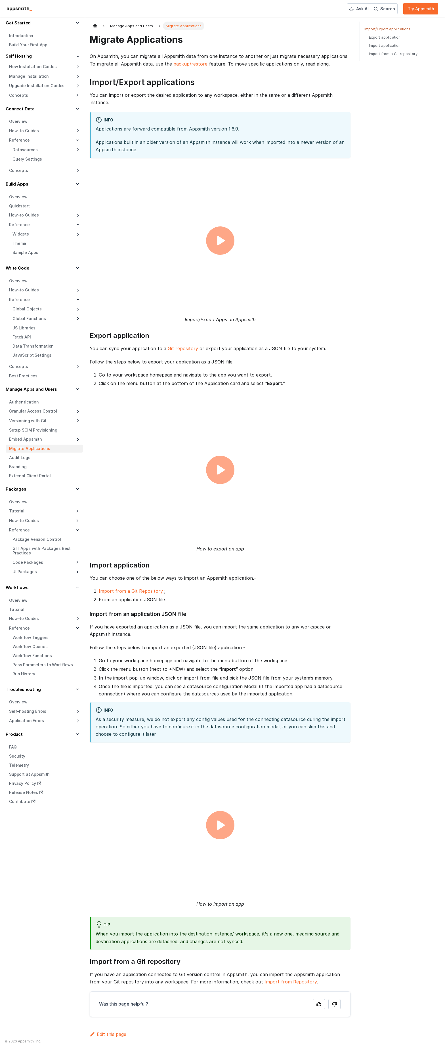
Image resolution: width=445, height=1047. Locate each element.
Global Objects (27, 308)
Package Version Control (36, 539)
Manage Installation (29, 76)
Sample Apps (25, 252)
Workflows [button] (17, 587)
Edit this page (108, 1034)
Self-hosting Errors (27, 711)
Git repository (183, 348)
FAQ (13, 747)
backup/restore (190, 64)
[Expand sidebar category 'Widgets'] (77, 234)
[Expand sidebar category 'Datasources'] (77, 150)
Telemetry (19, 765)
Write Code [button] (17, 268)
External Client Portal (30, 475)
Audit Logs (19, 457)
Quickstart (19, 205)
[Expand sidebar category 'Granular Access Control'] (77, 411)
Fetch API (21, 337)
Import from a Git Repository (131, 591)
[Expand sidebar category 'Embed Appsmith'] (77, 439)
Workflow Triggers (30, 637)
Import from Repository (291, 982)
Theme (19, 243)
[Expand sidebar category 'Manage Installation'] (77, 76)
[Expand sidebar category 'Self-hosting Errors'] (77, 711)
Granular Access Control (33, 411)
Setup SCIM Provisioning (33, 430)
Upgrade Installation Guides (36, 85)
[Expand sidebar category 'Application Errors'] (77, 721)
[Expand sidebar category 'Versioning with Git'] (77, 421)
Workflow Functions (32, 655)
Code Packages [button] (27, 562)
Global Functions (29, 318)
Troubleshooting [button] (23, 689)
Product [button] (14, 734)
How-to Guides (24, 130)
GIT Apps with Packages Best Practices (41, 550)
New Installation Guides (33, 66)
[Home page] (95, 26)
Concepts (18, 170)
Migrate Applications (29, 448)
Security (17, 756)
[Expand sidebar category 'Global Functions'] (77, 318)
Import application (384, 45)
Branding (18, 466)
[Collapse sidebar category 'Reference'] (77, 224)
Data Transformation (33, 346)
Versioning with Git (28, 420)
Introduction (21, 35)
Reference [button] (19, 140)
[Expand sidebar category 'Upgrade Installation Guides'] (77, 86)
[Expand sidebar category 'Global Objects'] (77, 309)
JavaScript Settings (31, 355)
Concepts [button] (18, 95)
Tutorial (16, 609)
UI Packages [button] (24, 571)
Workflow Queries (30, 646)
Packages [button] (16, 489)
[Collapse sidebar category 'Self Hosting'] (77, 57)
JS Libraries (23, 327)
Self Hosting (19, 56)
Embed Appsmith (25, 439)
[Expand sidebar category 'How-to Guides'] (77, 131)
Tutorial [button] (16, 510)
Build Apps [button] (17, 184)
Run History (23, 673)
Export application (384, 37)
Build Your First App (28, 44)
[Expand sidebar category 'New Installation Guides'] (77, 67)
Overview (18, 121)
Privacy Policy (25, 783)
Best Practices (23, 375)
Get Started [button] (18, 23)
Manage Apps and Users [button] (31, 389)
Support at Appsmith (29, 774)
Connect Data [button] (20, 109)
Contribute (22, 801)
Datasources (24, 149)
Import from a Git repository (393, 54)
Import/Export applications (387, 29)
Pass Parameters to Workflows (42, 664)
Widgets (20, 234)
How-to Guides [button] (24, 520)
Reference (19, 224)
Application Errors (26, 720)
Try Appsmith (421, 8)
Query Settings (27, 159)
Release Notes (26, 792)
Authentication (24, 402)
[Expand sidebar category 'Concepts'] (77, 171)
